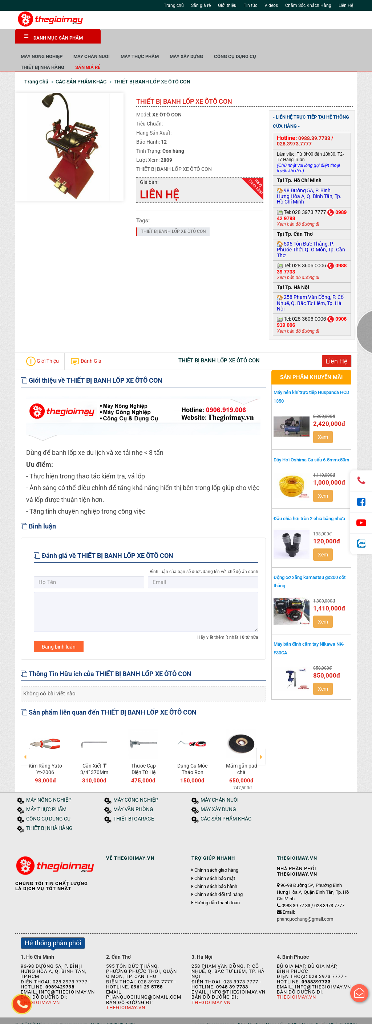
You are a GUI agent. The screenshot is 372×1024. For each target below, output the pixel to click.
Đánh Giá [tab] (85, 345)
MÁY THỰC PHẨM (225, 39)
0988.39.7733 (314, 121)
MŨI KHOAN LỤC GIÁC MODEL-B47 (45, 756)
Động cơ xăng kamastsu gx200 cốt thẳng (309, 565)
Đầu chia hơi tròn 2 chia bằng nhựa (309, 502)
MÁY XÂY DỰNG (271, 39)
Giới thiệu (227, 5)
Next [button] (261, 735)
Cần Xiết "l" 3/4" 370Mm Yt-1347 (241, 756)
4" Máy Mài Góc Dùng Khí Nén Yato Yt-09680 (94, 759)
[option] (45, 738)
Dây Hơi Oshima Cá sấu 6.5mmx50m (311, 443)
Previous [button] (26, 735)
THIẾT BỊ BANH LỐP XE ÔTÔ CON (173, 214)
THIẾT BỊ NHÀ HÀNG (128, 50)
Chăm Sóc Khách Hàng (308, 5)
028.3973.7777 (294, 127)
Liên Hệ (346, 5)
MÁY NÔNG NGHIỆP (127, 39)
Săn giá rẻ (201, 5)
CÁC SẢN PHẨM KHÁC (226, 802)
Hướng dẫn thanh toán (217, 886)
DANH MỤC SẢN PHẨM (53, 37)
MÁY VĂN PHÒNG (133, 793)
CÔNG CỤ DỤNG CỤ (320, 39)
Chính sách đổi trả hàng (218, 878)
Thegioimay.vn (125, 991)
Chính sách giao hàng (216, 853)
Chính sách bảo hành (215, 870)
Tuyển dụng (97, 1016)
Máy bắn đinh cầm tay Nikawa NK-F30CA (309, 632)
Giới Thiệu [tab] (42, 345)
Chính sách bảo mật (214, 861)
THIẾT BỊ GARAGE (133, 802)
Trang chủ (174, 5)
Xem (323, 420)
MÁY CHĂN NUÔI (177, 39)
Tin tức (250, 5)
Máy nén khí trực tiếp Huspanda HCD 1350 (311, 380)
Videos (271, 5)
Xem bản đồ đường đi (298, 207)
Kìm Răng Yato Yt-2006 (192, 753)
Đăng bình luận (59, 630)
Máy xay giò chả (143, 753)
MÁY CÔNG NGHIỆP (135, 783)
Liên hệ (122, 1016)
